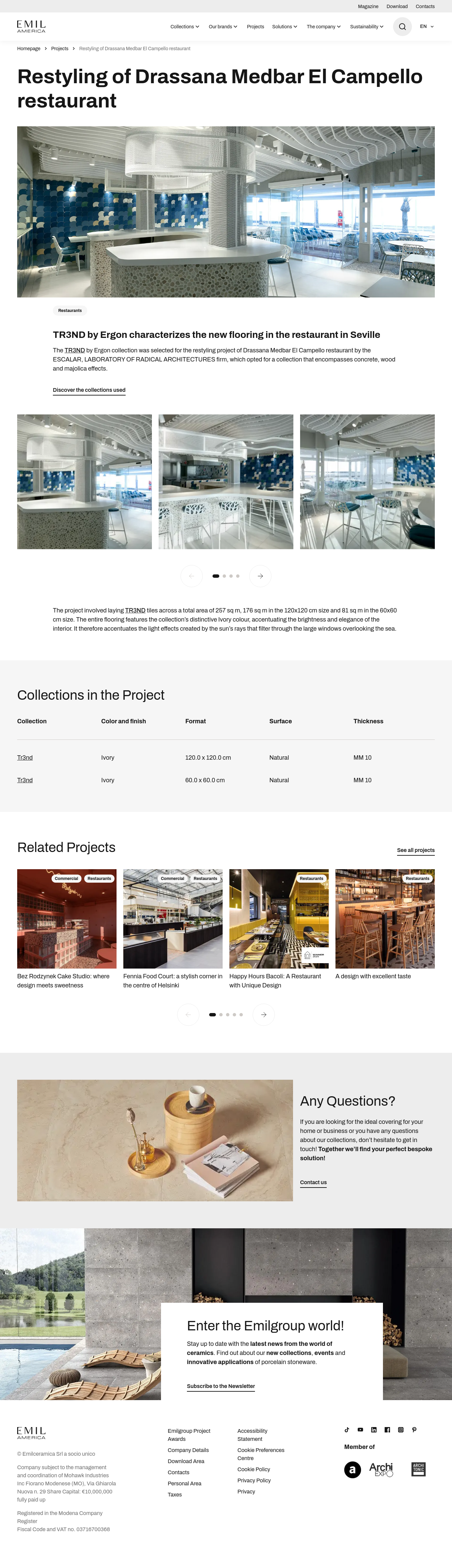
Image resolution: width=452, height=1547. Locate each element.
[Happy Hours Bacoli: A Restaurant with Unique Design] (279, 929)
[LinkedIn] (374, 1429)
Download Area (186, 1461)
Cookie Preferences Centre (261, 1454)
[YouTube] (360, 1429)
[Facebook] (387, 1429)
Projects (255, 26)
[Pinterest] (414, 1429)
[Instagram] (400, 1429)
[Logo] (31, 27)
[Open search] (402, 26)
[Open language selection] (427, 27)
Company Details (188, 1450)
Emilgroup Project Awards (189, 1435)
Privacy (246, 1491)
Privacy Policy (254, 1480)
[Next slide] (260, 576)
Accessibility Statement (252, 1435)
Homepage (28, 48)
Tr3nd (25, 757)
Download (397, 6)
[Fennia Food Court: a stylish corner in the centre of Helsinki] (173, 929)
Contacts (425, 6)
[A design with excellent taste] (385, 925)
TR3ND (75, 350)
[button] (216, 576)
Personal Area (184, 1483)
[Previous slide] (192, 576)
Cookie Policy (253, 1469)
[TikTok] (347, 1429)
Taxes (175, 1494)
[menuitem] (185, 26)
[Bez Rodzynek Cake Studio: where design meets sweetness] (67, 929)
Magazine (368, 6)
